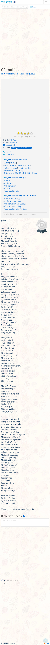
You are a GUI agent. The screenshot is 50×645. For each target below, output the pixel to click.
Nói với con (8, 170)
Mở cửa (7, 181)
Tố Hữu (13, 163)
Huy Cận (26, 165)
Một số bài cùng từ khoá (15, 160)
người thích (9, 145)
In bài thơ (10, 154)
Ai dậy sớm (8, 183)
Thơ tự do (14, 140)
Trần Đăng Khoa (24, 168)
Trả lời (8, 152)
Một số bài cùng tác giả (14, 177)
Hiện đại (13, 142)
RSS (46, 643)
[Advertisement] (25, 37)
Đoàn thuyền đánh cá (13, 165)
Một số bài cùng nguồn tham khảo (20, 195)
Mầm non (8, 188)
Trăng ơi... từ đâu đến (13, 173)
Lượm (6, 163)
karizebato (14, 214)
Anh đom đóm (10, 186)
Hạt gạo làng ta (10, 168)
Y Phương (18, 170)
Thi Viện (6, 2)
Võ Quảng (15, 198)
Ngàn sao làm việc (11, 191)
